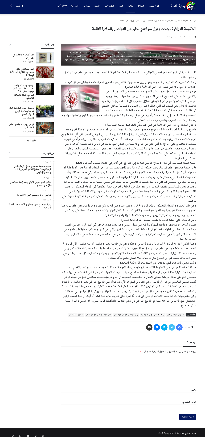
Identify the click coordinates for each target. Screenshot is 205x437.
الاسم (193, 388)
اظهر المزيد (31, 138)
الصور (120, 6)
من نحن (86, 6)
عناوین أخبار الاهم (76, 312)
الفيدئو (97, 6)
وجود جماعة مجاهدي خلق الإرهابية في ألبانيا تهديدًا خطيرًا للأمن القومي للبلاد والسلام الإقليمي (23, 89)
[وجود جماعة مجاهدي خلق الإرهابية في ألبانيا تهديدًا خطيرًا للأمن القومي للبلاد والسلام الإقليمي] (45, 87)
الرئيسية (154, 6)
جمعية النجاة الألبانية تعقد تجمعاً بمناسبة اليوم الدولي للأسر (21, 109)
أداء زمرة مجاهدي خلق (175, 312)
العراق (185, 18)
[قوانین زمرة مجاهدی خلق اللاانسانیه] (45, 126)
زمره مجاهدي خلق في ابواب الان (126, 312)
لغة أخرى (61, 6)
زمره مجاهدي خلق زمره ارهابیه (152, 312)
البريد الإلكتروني (189, 400)
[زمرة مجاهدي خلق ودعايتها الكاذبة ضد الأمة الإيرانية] (45, 70)
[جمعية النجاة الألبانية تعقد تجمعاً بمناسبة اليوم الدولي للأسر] (45, 109)
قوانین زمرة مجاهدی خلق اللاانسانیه (21, 124)
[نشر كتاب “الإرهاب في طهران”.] (45, 56)
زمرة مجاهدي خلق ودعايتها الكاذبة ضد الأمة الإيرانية (22, 70)
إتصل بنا (74, 6)
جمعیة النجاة (188, 34)
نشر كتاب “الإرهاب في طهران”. (23, 54)
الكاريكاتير (109, 6)
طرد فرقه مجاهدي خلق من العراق (98, 312)
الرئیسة (193, 18)
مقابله (130, 6)
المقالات (140, 6)
